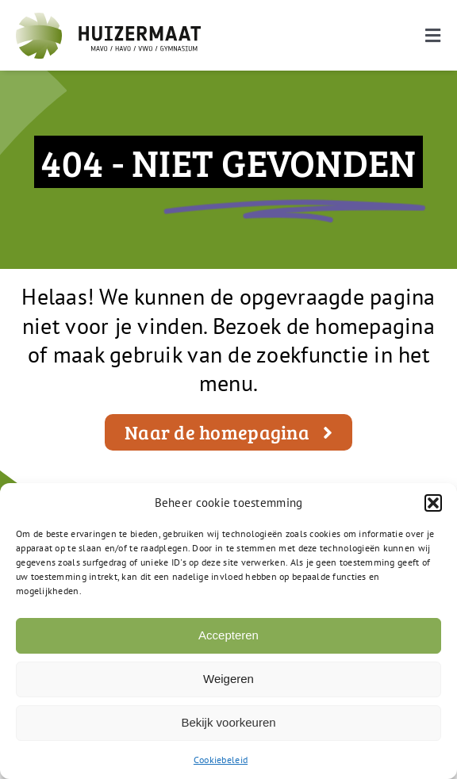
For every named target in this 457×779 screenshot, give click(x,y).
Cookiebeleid (221, 760)
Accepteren (228, 635)
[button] (433, 503)
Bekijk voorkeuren (228, 722)
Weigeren (228, 678)
